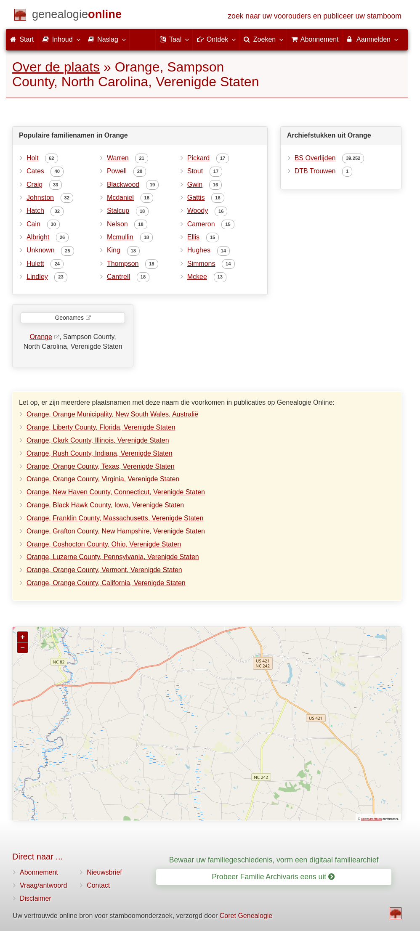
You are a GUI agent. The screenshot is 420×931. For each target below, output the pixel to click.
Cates (35, 171)
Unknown (41, 250)
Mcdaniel (120, 197)
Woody (197, 210)
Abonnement (39, 872)
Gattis (196, 197)
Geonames (69, 317)
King (113, 250)
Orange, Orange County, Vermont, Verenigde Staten (104, 569)
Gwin (194, 184)
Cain (33, 224)
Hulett (35, 263)
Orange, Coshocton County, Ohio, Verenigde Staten (104, 544)
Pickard (198, 158)
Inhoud (61, 39)
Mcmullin (120, 237)
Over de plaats (56, 66)
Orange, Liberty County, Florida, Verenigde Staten (101, 427)
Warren (118, 158)
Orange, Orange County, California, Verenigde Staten (106, 582)
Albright (38, 237)
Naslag (106, 39)
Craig (35, 184)
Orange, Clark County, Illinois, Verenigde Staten (98, 440)
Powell (117, 171)
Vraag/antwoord (43, 885)
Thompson (123, 263)
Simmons (201, 263)
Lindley (37, 276)
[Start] (77, 15)
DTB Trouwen (315, 171)
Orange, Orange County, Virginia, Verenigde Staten (103, 479)
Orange (41, 336)
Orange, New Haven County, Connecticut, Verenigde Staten (116, 492)
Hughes (198, 250)
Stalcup (118, 210)
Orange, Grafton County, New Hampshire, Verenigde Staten (116, 531)
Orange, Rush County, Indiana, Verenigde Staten (100, 453)
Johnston (40, 197)
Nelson (117, 224)
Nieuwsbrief (104, 872)
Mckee (197, 276)
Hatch (35, 210)
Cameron (201, 224)
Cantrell (118, 276)
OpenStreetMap (371, 818)
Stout (195, 171)
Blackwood (123, 184)
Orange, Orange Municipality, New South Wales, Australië (112, 414)
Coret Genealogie (246, 915)
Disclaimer (35, 898)
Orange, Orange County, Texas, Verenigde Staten (101, 466)
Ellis (193, 237)
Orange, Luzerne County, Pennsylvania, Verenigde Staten (113, 556)
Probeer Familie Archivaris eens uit (273, 877)
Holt (32, 158)
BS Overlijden (315, 158)
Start (22, 39)
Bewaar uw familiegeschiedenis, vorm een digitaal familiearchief (274, 860)
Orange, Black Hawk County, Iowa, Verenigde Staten (105, 505)
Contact (98, 885)
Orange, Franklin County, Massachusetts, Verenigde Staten (115, 518)
